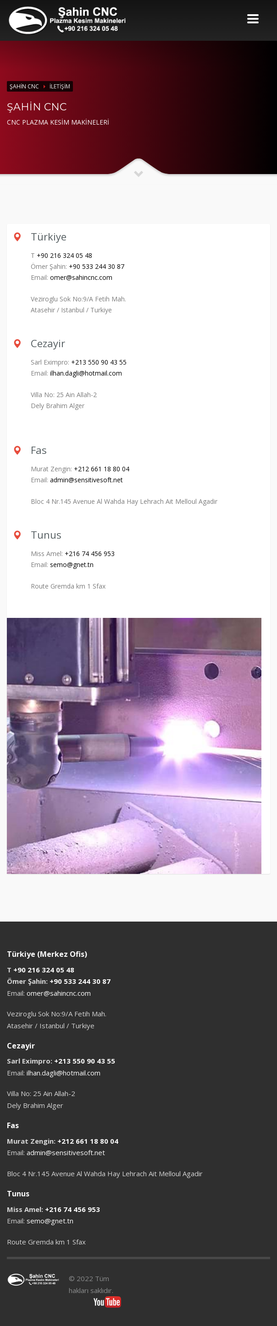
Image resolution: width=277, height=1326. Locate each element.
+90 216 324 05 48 (64, 255)
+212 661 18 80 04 (101, 468)
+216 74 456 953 (90, 553)
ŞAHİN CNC (24, 86)
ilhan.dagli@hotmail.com (86, 373)
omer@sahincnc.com (81, 277)
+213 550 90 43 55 (99, 362)
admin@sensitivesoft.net (86, 479)
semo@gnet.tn (72, 564)
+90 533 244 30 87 (96, 266)
